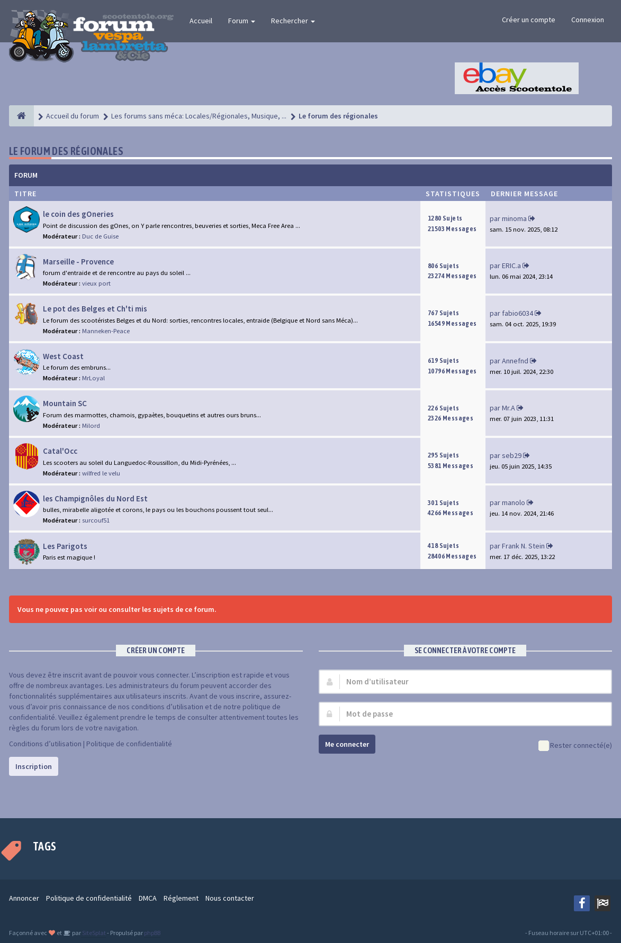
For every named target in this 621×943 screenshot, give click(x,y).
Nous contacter (229, 898)
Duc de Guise (100, 236)
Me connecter (347, 744)
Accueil (201, 20)
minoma (514, 218)
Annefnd (515, 360)
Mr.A (508, 408)
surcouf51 (96, 520)
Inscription (33, 766)
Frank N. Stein (523, 546)
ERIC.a (511, 265)
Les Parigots (65, 546)
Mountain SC (65, 403)
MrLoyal (93, 378)
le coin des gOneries (78, 214)
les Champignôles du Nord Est (95, 498)
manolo (513, 502)
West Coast (63, 356)
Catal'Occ (60, 451)
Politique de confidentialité (129, 743)
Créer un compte (528, 19)
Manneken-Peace (106, 331)
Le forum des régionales (66, 151)
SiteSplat (93, 933)
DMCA (148, 898)
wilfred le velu (101, 473)
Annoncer (24, 898)
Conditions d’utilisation (45, 743)
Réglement (181, 898)
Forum (241, 20)
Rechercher (293, 20)
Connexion (587, 19)
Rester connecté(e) (575, 746)
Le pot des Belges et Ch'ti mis (95, 309)
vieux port (96, 283)
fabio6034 (517, 313)
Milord (91, 425)
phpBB (152, 933)
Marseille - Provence (78, 262)
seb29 (511, 455)
